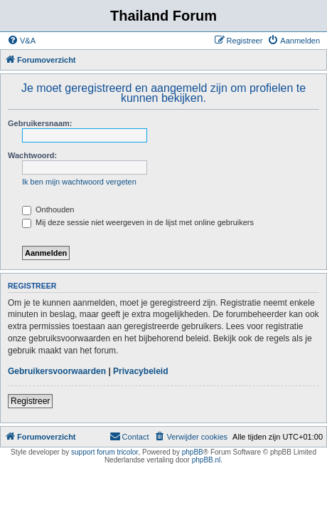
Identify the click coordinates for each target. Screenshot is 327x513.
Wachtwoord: (32, 155)
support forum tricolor (104, 452)
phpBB (192, 452)
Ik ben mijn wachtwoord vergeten (79, 181)
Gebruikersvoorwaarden (57, 371)
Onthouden (48, 209)
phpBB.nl (206, 460)
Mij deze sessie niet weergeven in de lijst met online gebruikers (138, 222)
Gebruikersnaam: (40, 123)
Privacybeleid (140, 371)
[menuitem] (21, 40)
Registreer (30, 401)
